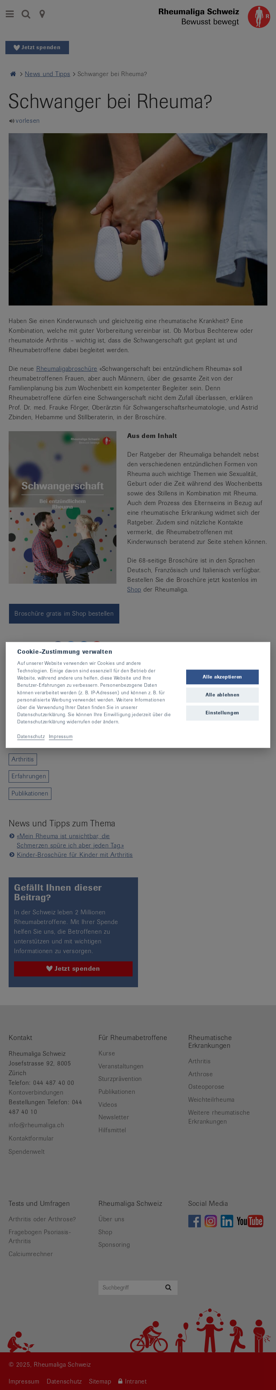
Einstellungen (222, 713)
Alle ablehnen (223, 695)
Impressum (61, 736)
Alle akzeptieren (222, 677)
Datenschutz (31, 736)
